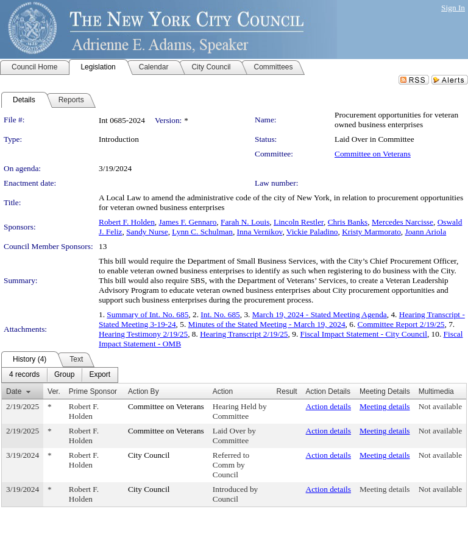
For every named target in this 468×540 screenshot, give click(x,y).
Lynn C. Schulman (202, 231)
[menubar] (59, 375)
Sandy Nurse (147, 231)
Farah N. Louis (245, 221)
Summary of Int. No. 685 (147, 314)
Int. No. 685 (219, 314)
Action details (328, 406)
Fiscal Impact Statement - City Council (363, 333)
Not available (440, 406)
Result (287, 391)
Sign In (453, 7)
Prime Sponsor (93, 391)
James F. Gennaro (188, 221)
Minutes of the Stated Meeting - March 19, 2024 (267, 324)
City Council (149, 455)
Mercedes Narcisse (402, 221)
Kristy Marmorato (371, 231)
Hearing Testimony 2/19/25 (143, 333)
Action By (143, 391)
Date (13, 391)
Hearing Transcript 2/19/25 (244, 333)
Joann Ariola (426, 231)
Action (223, 391)
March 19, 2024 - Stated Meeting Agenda (319, 314)
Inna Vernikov (260, 231)
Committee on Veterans (373, 153)
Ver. (54, 391)
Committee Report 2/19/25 (401, 324)
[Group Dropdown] (64, 375)
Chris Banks (348, 221)
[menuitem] (24, 375)
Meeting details (385, 406)
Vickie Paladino (312, 231)
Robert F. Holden (127, 221)
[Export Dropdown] (100, 375)
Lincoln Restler (299, 221)
